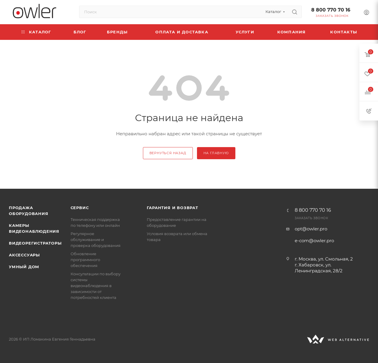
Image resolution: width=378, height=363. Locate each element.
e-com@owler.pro (314, 240)
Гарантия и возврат (172, 207)
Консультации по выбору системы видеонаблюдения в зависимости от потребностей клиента (95, 285)
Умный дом (24, 266)
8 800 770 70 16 (330, 10)
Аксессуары (24, 255)
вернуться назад (167, 153)
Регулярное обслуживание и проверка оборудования (95, 239)
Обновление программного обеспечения (85, 259)
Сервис (80, 207)
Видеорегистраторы (35, 243)
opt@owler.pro (311, 229)
